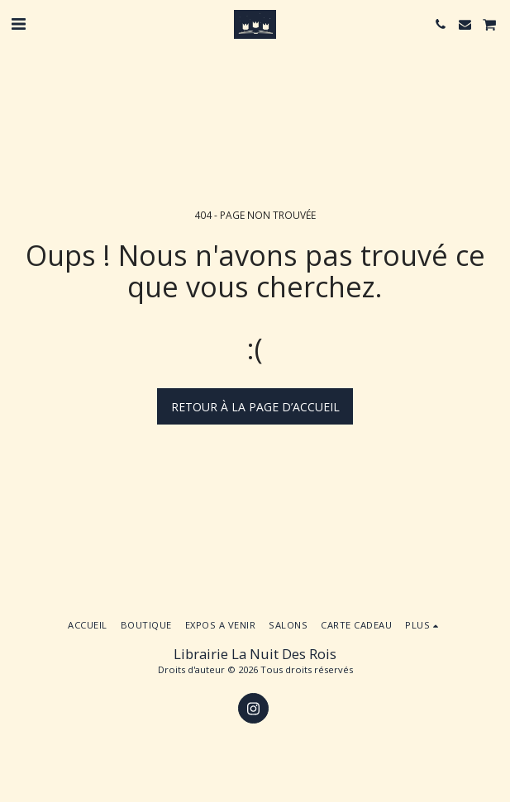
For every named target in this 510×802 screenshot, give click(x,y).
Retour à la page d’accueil (255, 407)
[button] (18, 23)
